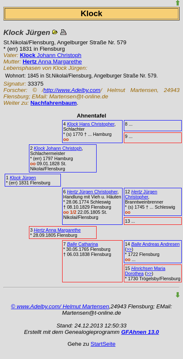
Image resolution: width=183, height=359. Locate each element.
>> (129, 249)
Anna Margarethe (52, 61)
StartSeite (103, 344)
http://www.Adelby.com (71, 90)
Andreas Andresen (155, 244)
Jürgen (23, 177)
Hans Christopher (90, 123)
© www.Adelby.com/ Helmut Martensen (60, 306)
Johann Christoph (50, 55)
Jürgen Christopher (92, 191)
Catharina (82, 244)
